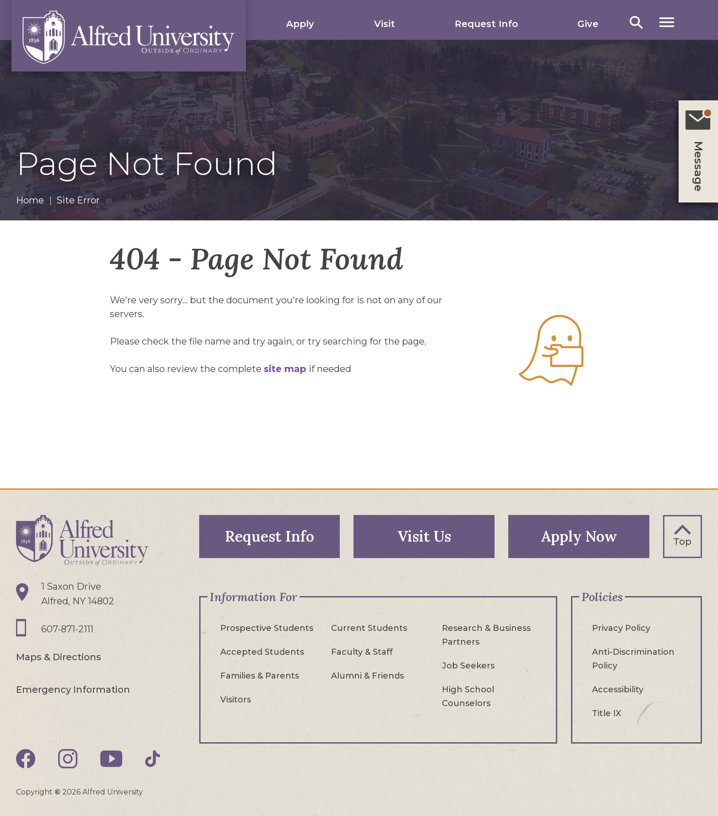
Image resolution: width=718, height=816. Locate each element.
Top (682, 541)
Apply (300, 23)
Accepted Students (262, 652)
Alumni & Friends (367, 676)
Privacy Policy (621, 628)
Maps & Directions (58, 657)
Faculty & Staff (362, 652)
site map (285, 368)
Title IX (606, 713)
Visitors (235, 700)
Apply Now (579, 536)
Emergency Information (73, 689)
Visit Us (424, 536)
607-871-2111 (67, 629)
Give (587, 23)
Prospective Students (266, 628)
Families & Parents (259, 676)
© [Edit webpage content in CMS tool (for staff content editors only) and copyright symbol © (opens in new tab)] (57, 792)
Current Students (369, 628)
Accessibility (617, 690)
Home (30, 200)
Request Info (486, 23)
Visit (384, 23)
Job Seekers (468, 666)
